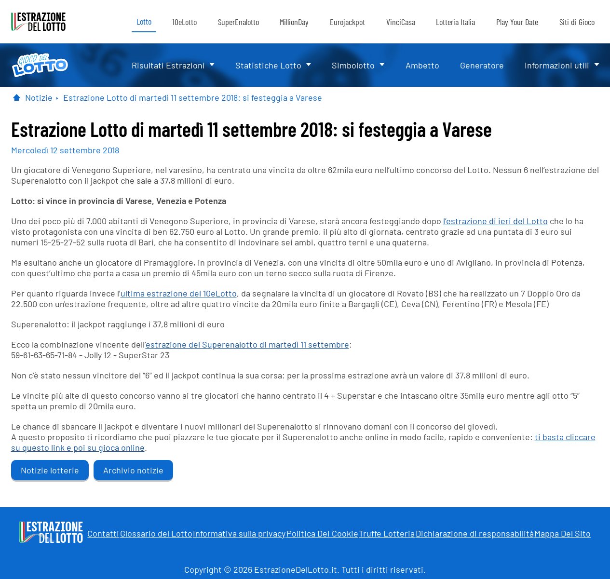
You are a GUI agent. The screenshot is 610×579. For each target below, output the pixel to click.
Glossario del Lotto (156, 533)
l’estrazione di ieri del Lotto (495, 220)
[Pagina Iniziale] (17, 97)
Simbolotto (353, 65)
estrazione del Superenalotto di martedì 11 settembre (247, 344)
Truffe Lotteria (387, 533)
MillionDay (294, 21)
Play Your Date (517, 21)
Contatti (103, 533)
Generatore (482, 65)
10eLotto (184, 21)
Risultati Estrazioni (168, 65)
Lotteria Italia (455, 21)
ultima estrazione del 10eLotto (179, 293)
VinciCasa (400, 21)
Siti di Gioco (577, 21)
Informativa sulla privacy (239, 533)
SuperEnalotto (238, 21)
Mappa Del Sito (562, 533)
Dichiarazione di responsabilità (475, 533)
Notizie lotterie (50, 470)
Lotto (143, 21)
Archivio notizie (133, 470)
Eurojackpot (347, 21)
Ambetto (422, 65)
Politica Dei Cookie (322, 533)
